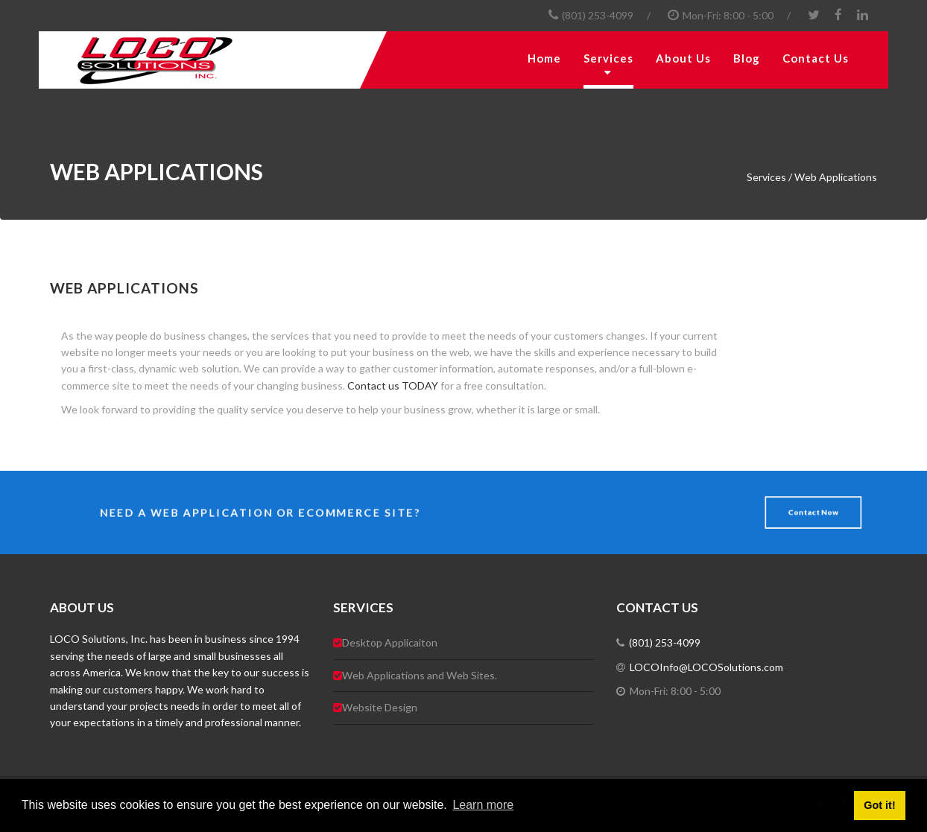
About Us (683, 58)
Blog (746, 58)
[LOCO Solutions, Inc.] (199, 60)
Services (608, 58)
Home (544, 58)
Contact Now (806, 511)
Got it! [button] (879, 805)
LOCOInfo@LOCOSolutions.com (704, 667)
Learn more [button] (482, 804)
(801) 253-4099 (597, 15)
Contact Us (815, 58)
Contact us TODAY (392, 385)
